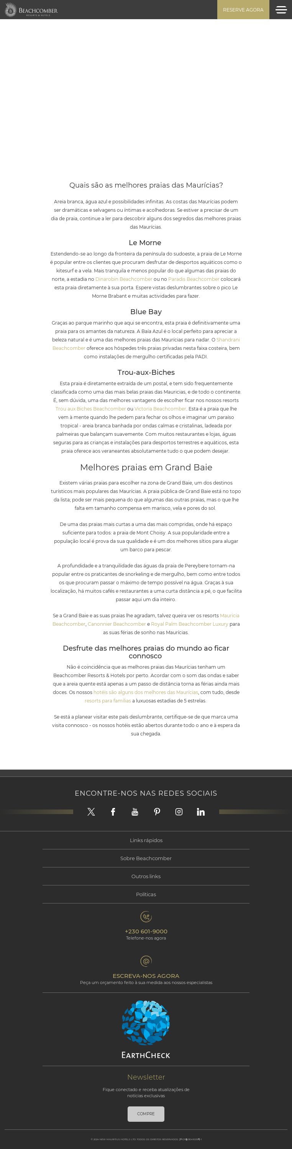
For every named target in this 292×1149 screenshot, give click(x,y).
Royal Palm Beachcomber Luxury (190, 624)
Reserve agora (243, 10)
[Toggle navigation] (281, 10)
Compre (146, 1113)
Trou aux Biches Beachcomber (91, 409)
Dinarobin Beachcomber (124, 279)
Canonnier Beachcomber (117, 624)
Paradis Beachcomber (193, 279)
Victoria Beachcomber (160, 409)
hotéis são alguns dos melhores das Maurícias (145, 692)
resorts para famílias (108, 701)
